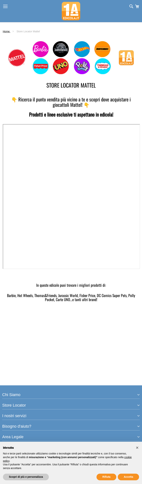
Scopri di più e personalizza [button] (26, 476)
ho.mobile (8, 385)
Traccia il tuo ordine (15, 404)
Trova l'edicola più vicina (18, 357)
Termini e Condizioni (15, 423)
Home (6, 31)
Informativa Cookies (15, 431)
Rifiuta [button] (106, 476)
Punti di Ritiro (11, 376)
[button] (137, 448)
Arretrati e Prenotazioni (17, 372)
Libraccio (8, 381)
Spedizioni (9, 408)
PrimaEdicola (11, 338)
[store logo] (71, 11)
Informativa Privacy (14, 427)
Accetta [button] (128, 476)
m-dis (5, 343)
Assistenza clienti (13, 400)
